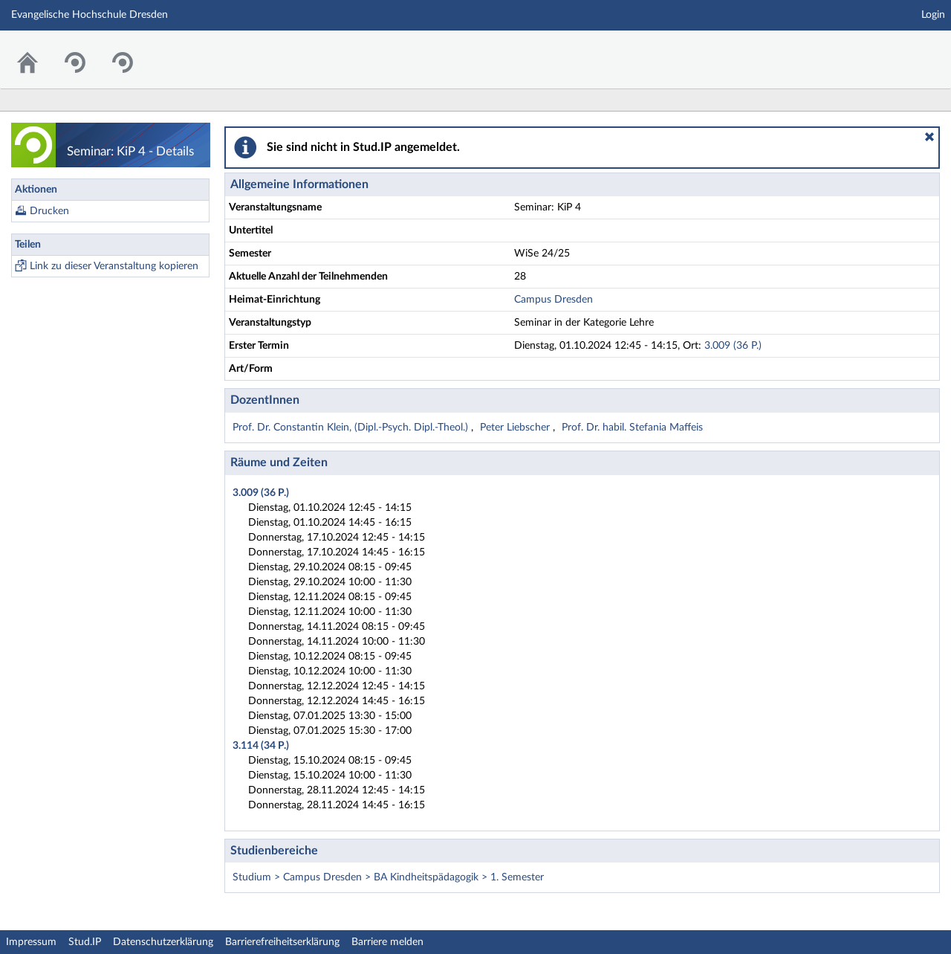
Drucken (49, 211)
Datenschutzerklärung (163, 942)
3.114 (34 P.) (261, 746)
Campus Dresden (553, 299)
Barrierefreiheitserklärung (282, 942)
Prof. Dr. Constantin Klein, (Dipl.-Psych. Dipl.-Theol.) (352, 427)
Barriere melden (387, 942)
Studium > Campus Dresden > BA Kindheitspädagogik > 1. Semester (388, 877)
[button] (929, 137)
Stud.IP (84, 942)
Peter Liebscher (516, 427)
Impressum (31, 942)
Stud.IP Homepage (893, 50)
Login (933, 15)
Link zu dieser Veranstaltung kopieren (114, 266)
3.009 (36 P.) (733, 346)
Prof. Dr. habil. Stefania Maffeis (632, 427)
